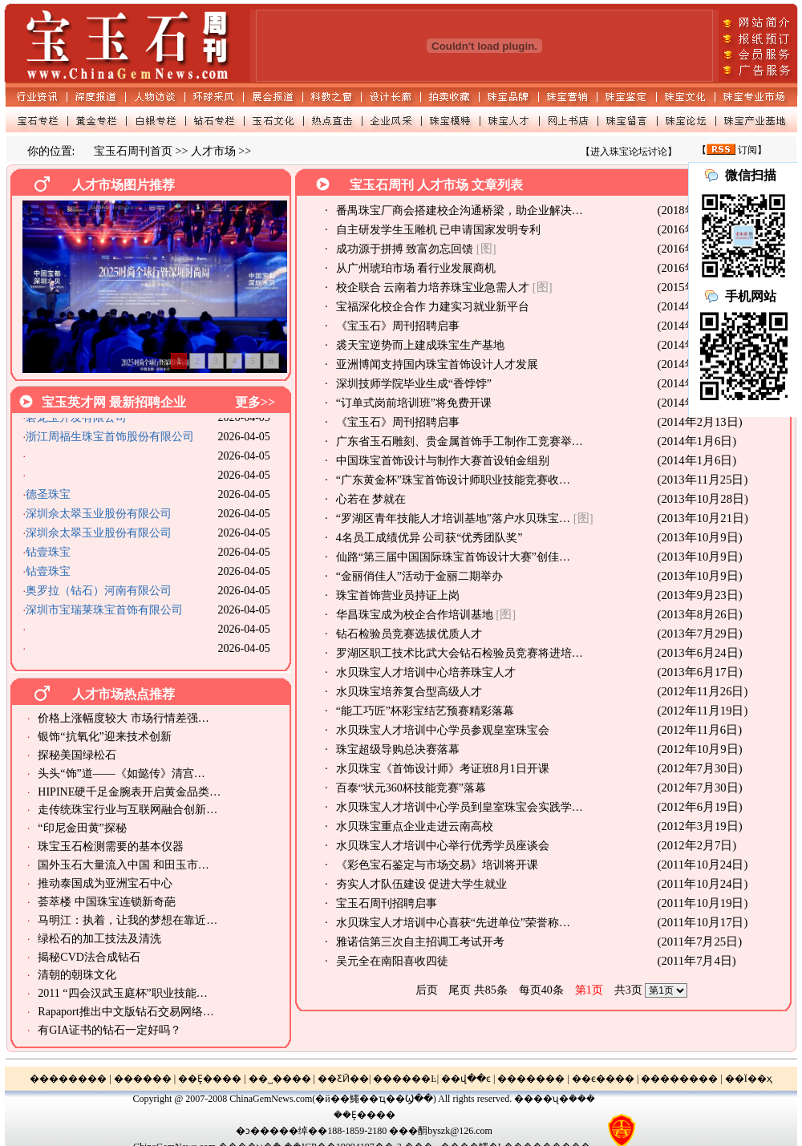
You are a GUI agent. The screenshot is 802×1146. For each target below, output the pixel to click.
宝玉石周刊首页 (133, 151)
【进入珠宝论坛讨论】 (629, 151)
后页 (426, 990)
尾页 (459, 990)
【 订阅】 (732, 150)
